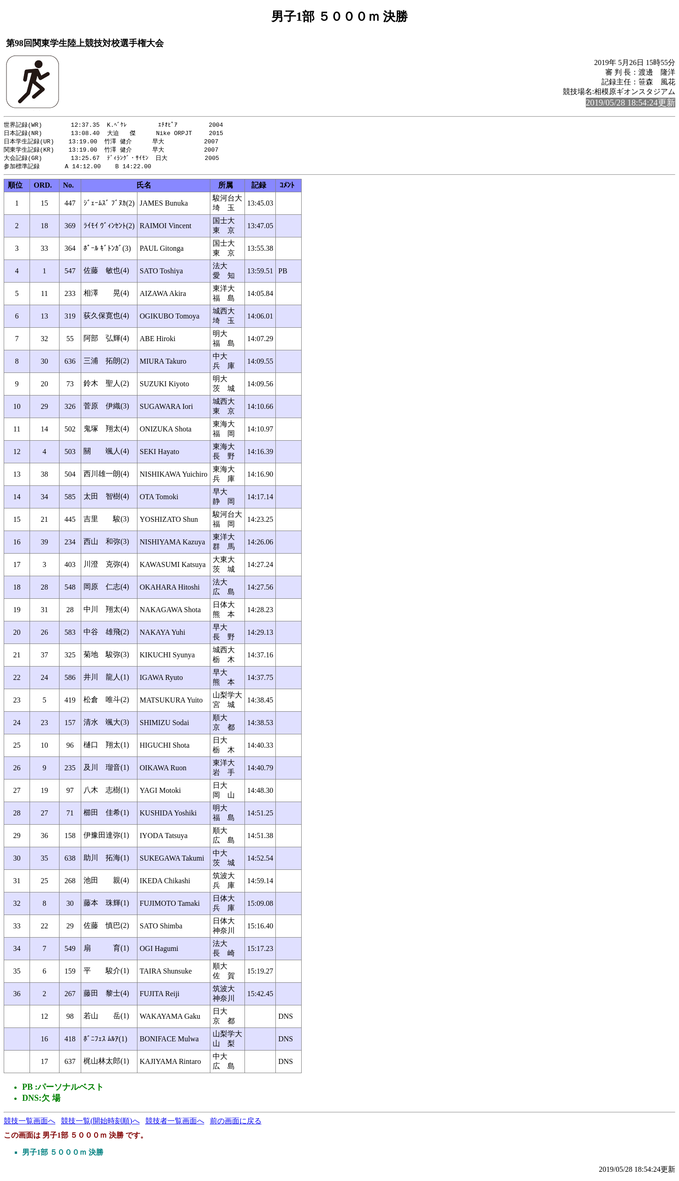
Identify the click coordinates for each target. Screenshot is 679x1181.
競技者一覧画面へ (174, 1124)
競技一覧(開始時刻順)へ (100, 1124)
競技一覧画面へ (29, 1124)
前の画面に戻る (236, 1124)
